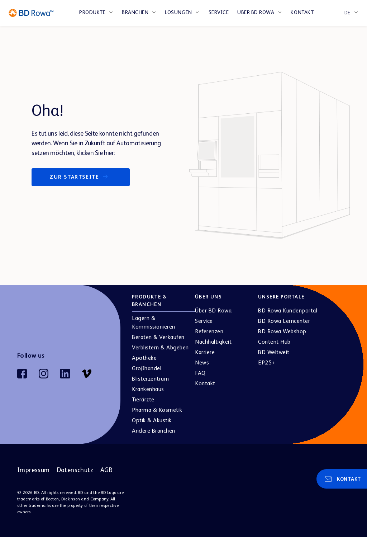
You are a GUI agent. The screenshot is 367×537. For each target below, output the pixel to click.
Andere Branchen (153, 431)
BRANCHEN (135, 12)
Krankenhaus (148, 389)
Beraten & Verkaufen (158, 337)
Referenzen (209, 332)
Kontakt (302, 12)
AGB (106, 470)
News (202, 363)
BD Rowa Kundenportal (287, 311)
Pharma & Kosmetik (157, 410)
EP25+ (266, 363)
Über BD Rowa (255, 12)
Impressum (33, 470)
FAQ (200, 373)
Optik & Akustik (152, 421)
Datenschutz (75, 470)
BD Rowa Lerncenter (284, 321)
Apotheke (144, 358)
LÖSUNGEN (178, 12)
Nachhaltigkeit (213, 342)
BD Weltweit (274, 352)
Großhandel (146, 369)
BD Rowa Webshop (282, 332)
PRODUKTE (92, 12)
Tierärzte (143, 400)
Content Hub (274, 342)
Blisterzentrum (150, 379)
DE (347, 12)
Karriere (205, 352)
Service (219, 12)
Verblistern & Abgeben (160, 348)
